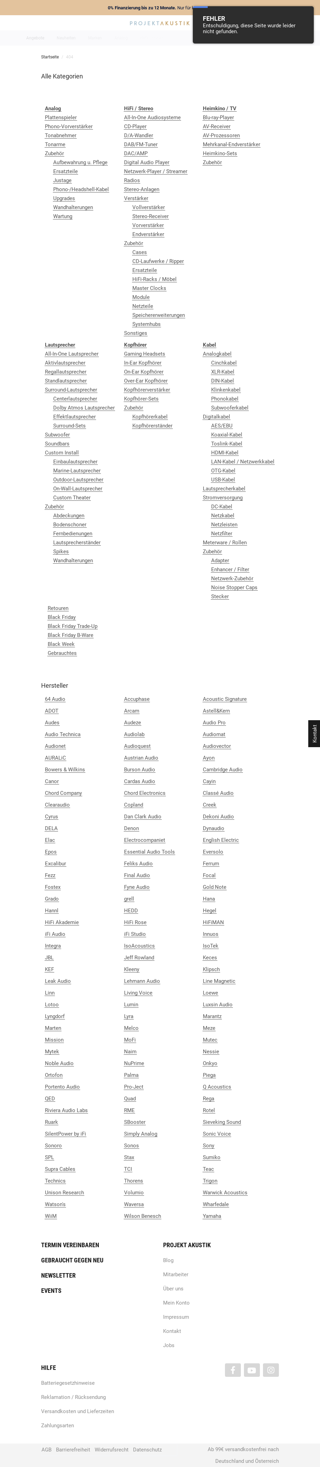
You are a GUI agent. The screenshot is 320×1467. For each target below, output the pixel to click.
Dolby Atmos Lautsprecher (84, 408)
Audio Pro (214, 723)
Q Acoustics (217, 1087)
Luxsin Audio (218, 1004)
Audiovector (217, 746)
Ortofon (54, 1075)
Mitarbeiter (175, 1274)
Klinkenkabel (226, 390)
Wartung (62, 216)
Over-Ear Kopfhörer (146, 381)
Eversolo (213, 852)
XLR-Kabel (222, 372)
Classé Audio (218, 793)
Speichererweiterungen (158, 315)
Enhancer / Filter (230, 569)
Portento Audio (62, 1087)
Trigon (210, 1181)
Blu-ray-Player (218, 117)
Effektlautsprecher (74, 417)
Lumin (131, 1004)
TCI (128, 1169)
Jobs (169, 1345)
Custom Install (62, 453)
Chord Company (63, 793)
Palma (131, 1075)
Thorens (133, 1181)
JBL (49, 958)
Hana (209, 899)
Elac (50, 840)
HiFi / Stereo (151, 38)
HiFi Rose (135, 922)
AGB (46, 1450)
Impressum (176, 1317)
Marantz (212, 1016)
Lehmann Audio (142, 981)
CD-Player (135, 126)
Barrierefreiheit (73, 1450)
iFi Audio (55, 934)
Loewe (210, 993)
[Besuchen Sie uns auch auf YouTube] (252, 1370)
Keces (210, 958)
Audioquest (137, 746)
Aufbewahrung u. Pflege (80, 162)
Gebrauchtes (62, 653)
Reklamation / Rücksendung (73, 1397)
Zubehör (54, 153)
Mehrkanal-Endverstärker (231, 144)
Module (141, 297)
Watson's (55, 1204)
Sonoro (53, 1145)
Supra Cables (60, 1169)
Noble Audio (59, 1063)
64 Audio (55, 699)
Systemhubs (146, 324)
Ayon (209, 758)
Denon (131, 828)
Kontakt (172, 1331)
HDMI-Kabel (224, 453)
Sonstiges (135, 333)
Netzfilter (221, 533)
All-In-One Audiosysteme (152, 117)
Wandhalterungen (73, 207)
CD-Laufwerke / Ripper (158, 261)
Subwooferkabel (229, 408)
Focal (209, 875)
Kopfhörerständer (152, 426)
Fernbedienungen (72, 533)
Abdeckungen (68, 515)
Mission (54, 1040)
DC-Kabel (221, 507)
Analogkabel (217, 354)
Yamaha (212, 1216)
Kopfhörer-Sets (141, 399)
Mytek (52, 1051)
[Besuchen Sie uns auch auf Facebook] (233, 1370)
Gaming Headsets (144, 354)
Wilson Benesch (142, 1216)
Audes (52, 723)
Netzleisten (224, 524)
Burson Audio (139, 770)
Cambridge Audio (223, 770)
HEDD (131, 911)
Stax (129, 1157)
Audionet (55, 746)
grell (129, 899)
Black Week (61, 644)
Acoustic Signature (225, 699)
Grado (52, 899)
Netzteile (142, 306)
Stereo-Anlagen (141, 189)
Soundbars (57, 444)
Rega (208, 1098)
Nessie (211, 1051)
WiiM (51, 1216)
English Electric (221, 840)
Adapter (220, 560)
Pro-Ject (133, 1087)
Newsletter (58, 1275)
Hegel (209, 911)
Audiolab (134, 734)
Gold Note (214, 887)
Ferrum (211, 864)
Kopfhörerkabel (150, 417)
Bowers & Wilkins (65, 770)
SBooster (134, 1122)
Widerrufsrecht (112, 1450)
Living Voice (138, 993)
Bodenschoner (69, 524)
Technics (55, 1181)
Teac (208, 1169)
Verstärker (136, 198)
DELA (51, 828)
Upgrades (64, 198)
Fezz (50, 875)
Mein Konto (176, 1303)
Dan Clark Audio (142, 817)
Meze (209, 1028)
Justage (62, 180)
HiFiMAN (213, 922)
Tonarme (55, 144)
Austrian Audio (141, 758)
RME (129, 1110)
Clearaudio (57, 805)
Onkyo (210, 1063)
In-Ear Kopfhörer (142, 363)
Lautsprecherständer (77, 542)
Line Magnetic (219, 981)
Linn (50, 993)
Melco (131, 1028)
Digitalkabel (216, 417)
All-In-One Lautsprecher (71, 354)
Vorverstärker (148, 225)
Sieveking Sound (222, 1122)
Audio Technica (63, 734)
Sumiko (211, 1157)
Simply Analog (140, 1134)
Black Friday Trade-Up (72, 626)
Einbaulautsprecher (75, 462)
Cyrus (51, 817)
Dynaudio (213, 828)
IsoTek (210, 946)
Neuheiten (66, 38)
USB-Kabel (223, 480)
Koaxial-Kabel (226, 435)
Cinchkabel (224, 363)
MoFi (130, 1040)
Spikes (61, 551)
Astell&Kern (216, 711)
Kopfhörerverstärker (147, 390)
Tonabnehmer (60, 135)
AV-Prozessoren (221, 135)
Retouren (58, 608)
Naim (130, 1051)
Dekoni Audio (218, 817)
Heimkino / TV (189, 38)
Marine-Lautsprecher (77, 471)
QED (50, 1098)
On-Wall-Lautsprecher (77, 489)
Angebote (35, 38)
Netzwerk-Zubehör (232, 578)
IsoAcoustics (139, 946)
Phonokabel (224, 399)
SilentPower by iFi (65, 1134)
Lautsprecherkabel (224, 489)
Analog (121, 38)
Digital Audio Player (146, 162)
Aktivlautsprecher (65, 363)
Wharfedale (216, 1204)
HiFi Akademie (62, 922)
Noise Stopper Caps (234, 587)
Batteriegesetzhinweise (68, 1383)
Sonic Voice (217, 1134)
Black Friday (62, 617)
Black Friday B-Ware (70, 635)
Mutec (210, 1040)
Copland (133, 805)
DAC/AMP (136, 153)
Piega (209, 1075)
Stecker (220, 596)
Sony (208, 1145)
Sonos (131, 1145)
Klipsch (211, 969)
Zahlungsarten (57, 1425)
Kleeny (131, 969)
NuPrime (134, 1063)
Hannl (51, 911)
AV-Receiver (216, 126)
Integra (53, 946)
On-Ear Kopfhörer (143, 372)
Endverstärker (148, 234)
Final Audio (137, 875)
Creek (209, 805)
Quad (130, 1098)
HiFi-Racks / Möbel (154, 279)
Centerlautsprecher (75, 399)
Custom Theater (72, 498)
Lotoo (52, 1004)
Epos (51, 852)
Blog (168, 1260)
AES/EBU (222, 426)
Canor (52, 781)
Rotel (209, 1110)
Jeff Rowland (139, 958)
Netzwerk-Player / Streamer (155, 171)
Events (51, 1290)
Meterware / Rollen (225, 542)
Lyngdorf (55, 1016)
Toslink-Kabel (226, 444)
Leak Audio (58, 981)
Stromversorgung (223, 498)
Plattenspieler (61, 117)
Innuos (210, 934)
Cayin (209, 781)
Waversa (134, 1204)
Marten (53, 1028)
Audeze (132, 723)
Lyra (128, 1016)
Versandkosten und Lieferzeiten (77, 1411)
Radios (132, 180)
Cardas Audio (139, 781)
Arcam (131, 711)
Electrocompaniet (144, 840)
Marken (95, 38)
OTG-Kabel (223, 471)
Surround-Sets (69, 426)
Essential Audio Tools (149, 852)
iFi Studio (135, 934)
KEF (49, 969)
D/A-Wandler (138, 135)
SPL (49, 1157)
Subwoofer (57, 435)
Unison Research (64, 1192)
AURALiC (55, 758)
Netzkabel (222, 515)
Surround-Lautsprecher (71, 390)
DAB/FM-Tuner (141, 144)
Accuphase (137, 699)
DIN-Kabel (222, 381)
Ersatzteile (65, 171)
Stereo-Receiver (150, 216)
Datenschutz (147, 1450)
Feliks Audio (138, 864)
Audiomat (214, 734)
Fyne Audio (137, 887)
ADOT (51, 711)
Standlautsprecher (66, 381)
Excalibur (55, 864)
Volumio (134, 1192)
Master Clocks (149, 288)
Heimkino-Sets (220, 153)
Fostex (52, 887)
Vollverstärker (148, 207)
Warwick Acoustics (225, 1192)
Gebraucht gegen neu (72, 1260)
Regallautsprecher (65, 372)
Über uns (173, 1289)
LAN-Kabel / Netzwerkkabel (242, 462)
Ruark (51, 1122)
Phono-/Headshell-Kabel (81, 189)
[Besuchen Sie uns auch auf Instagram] (271, 1370)
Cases (139, 252)
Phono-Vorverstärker (69, 126)
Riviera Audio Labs (66, 1110)
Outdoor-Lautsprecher (78, 480)
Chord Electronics (145, 793)
